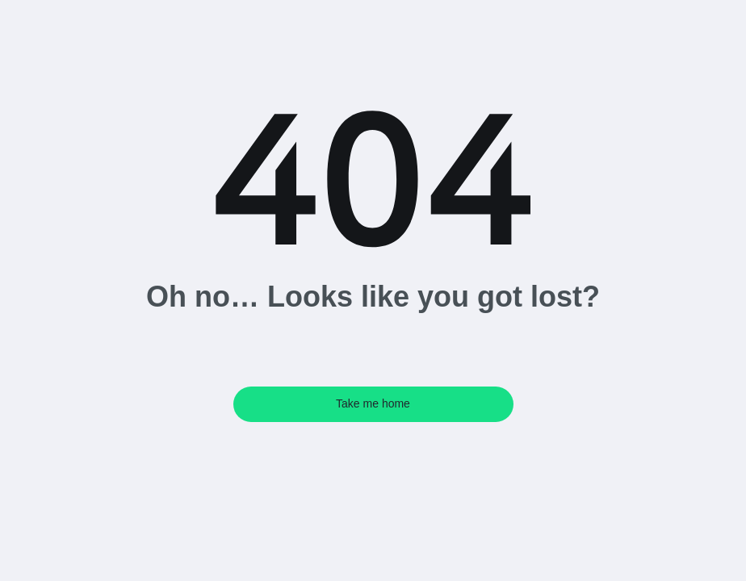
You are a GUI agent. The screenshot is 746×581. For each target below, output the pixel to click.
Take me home (373, 403)
